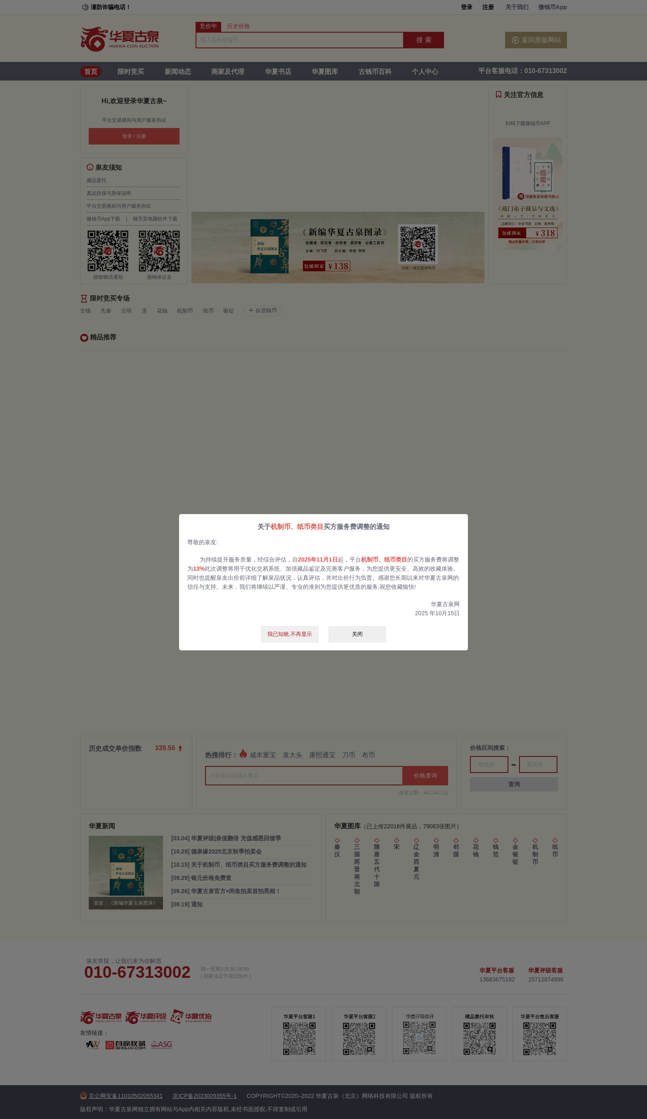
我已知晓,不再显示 (289, 634)
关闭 (357, 634)
